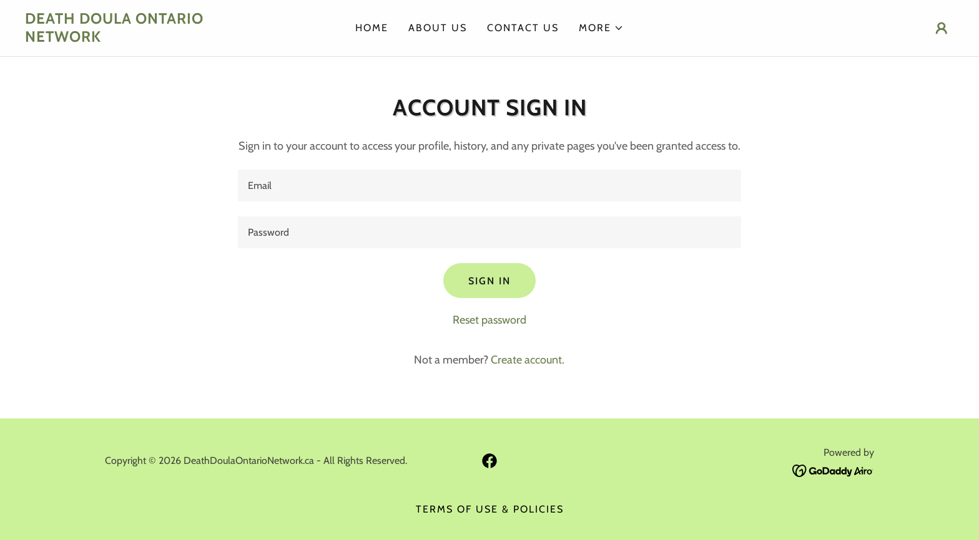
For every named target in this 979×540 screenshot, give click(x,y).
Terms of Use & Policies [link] (490, 509)
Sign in (489, 281)
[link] (141, 38)
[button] (601, 28)
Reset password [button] (489, 320)
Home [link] (371, 28)
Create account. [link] (527, 360)
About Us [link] (437, 28)
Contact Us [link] (523, 28)
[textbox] (489, 185)
